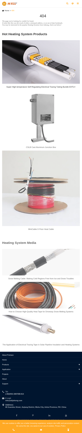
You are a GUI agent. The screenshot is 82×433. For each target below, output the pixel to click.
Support (5, 384)
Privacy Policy (60, 426)
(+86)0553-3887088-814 (14, 395)
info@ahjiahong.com (13, 401)
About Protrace (8, 355)
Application (6, 369)
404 (12, 10)
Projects (5, 374)
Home (7, 10)
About (4, 379)
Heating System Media (19, 243)
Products (5, 365)
